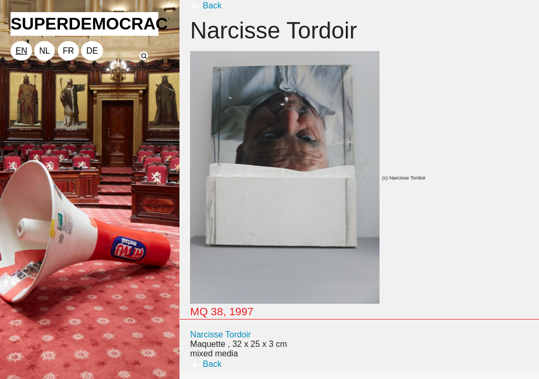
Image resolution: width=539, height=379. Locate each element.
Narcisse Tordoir (220, 334)
